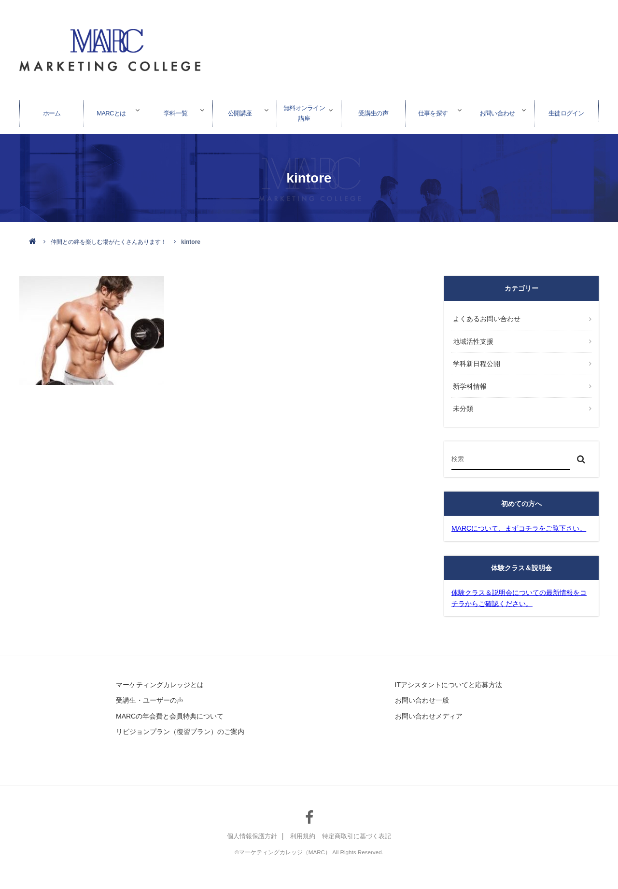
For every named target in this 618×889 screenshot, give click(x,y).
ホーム (51, 110)
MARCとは (111, 110)
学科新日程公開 (475, 360)
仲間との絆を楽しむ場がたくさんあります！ (109, 242)
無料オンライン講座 (304, 111)
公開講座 (240, 110)
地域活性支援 (471, 339)
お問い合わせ (497, 110)
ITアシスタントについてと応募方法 (448, 677)
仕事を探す (432, 110)
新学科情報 (468, 381)
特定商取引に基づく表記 (360, 829)
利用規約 (302, 829)
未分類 (461, 402)
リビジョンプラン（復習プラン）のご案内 (180, 724)
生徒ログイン (566, 110)
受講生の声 (373, 110)
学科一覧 (175, 110)
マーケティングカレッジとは (160, 677)
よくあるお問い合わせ (485, 318)
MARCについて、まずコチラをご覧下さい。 (518, 521)
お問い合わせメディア (429, 708)
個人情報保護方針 (248, 829)
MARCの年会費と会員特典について (170, 708)
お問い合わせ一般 (422, 693)
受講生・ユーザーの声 (149, 693)
